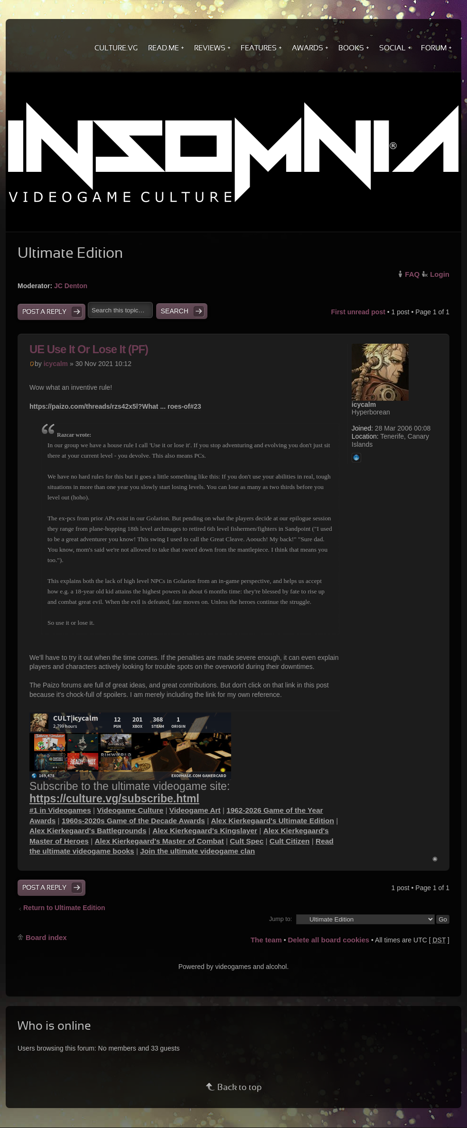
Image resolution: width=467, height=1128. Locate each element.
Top (435, 859)
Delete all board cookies (328, 940)
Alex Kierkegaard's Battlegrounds (88, 831)
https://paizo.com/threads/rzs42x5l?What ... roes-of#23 (115, 406)
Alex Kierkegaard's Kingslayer (204, 831)
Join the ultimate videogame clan (197, 851)
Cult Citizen (290, 841)
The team (266, 940)
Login (439, 274)
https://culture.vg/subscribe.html (114, 798)
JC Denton (70, 286)
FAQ (412, 274)
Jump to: (280, 919)
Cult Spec (246, 841)
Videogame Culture (130, 810)
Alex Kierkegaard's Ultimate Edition (272, 821)
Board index (46, 937)
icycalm (56, 363)
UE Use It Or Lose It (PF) (88, 349)
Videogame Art (195, 810)
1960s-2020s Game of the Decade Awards (133, 821)
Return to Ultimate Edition (64, 908)
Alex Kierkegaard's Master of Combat (159, 841)
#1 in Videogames (60, 810)
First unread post (358, 312)
